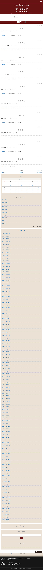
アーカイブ (21, 230)
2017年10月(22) (6, 514)
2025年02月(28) (6, 271)
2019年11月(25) (6, 445)
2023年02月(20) (6, 338)
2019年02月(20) (6, 470)
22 (32, 189)
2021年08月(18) (6, 387)
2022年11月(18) (6, 346)
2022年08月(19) (6, 354)
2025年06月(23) (6, 260)
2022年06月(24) (6, 360)
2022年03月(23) (6, 368)
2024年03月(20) (6, 302)
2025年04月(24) (6, 266)
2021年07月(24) (6, 390)
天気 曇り (4, 199)
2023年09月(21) (6, 318)
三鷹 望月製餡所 (21, 5)
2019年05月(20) (6, 462)
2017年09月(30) (6, 517)
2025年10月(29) (6, 249)
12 (16, 187)
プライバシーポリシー (6, 559)
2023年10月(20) (6, 316)
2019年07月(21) (6, 456)
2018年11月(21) (6, 478)
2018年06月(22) (6, 492)
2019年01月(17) (6, 473)
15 (32, 187)
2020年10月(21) (6, 415)
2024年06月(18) (6, 293)
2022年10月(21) (6, 349)
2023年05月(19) (6, 329)
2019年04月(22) (6, 464)
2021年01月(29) (6, 406)
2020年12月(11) (6, 409)
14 (27, 187)
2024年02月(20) (6, 305)
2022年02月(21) (6, 371)
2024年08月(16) (6, 288)
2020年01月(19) (6, 440)
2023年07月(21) (6, 324)
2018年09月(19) (6, 484)
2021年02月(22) (6, 404)
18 (10, 189)
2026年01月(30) (6, 241)
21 (27, 189)
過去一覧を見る (38, 226)
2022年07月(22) (6, 357)
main (21, 172)
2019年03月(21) (6, 467)
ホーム (3, 553)
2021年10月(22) (6, 382)
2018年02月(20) (6, 503)
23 (38, 189)
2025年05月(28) (6, 263)
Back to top (38, 551)
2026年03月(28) (6, 236)
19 (16, 189)
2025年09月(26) (6, 252)
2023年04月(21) (6, 332)
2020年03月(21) (6, 434)
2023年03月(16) (6, 335)
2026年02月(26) (6, 238)
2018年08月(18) (6, 486)
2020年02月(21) (6, 437)
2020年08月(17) (6, 420)
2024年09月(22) (6, 285)
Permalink (4, 35)
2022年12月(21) (6, 343)
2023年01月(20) (6, 340)
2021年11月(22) (6, 379)
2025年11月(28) (6, 247)
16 (38, 187)
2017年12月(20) (6, 508)
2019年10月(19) (6, 448)
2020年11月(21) (6, 412)
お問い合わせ (27, 558)
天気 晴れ (4, 202)
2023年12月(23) (6, 310)
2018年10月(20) (6, 481)
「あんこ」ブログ (9, 553)
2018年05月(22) (6, 495)
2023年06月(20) (6, 327)
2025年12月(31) (6, 244)
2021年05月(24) (6, 395)
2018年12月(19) (6, 475)
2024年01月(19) (6, 307)
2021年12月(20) (6, 376)
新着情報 (21, 558)
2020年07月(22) (6, 423)
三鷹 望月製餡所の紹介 (12, 558)
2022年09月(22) (6, 351)
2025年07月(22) (6, 258)
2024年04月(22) (6, 299)
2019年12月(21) (6, 442)
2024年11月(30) (6, 280)
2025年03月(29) (6, 269)
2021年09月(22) (6, 384)
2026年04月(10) (6, 233)
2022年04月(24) (6, 365)
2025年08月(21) (6, 255)
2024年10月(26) (6, 283)
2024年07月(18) (6, 291)
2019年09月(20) (6, 451)
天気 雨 (4, 220)
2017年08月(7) (5, 519)
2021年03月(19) (6, 401)
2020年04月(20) (6, 431)
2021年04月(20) (6, 398)
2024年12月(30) (6, 277)
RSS (3, 546)
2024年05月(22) (6, 296)
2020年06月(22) (6, 426)
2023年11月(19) (6, 313)
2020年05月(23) (6, 428)
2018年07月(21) (6, 489)
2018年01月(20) (6, 506)
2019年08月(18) (6, 453)
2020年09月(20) (6, 417)
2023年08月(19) (6, 321)
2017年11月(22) (6, 511)
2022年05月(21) (6, 362)
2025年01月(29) (6, 274)
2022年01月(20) (6, 373)
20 (21, 189)
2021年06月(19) (6, 393)
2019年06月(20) (6, 459)
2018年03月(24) (6, 500)
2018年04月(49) (6, 497)
